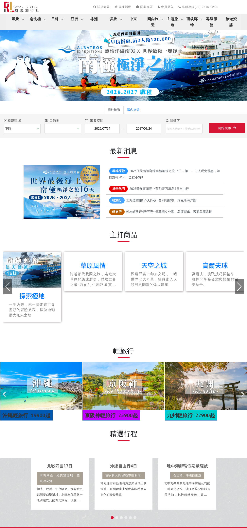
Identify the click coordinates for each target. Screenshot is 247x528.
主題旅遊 (172, 22)
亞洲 (74, 19)
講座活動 (123, 7)
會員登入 (166, 7)
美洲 (113, 19)
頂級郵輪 (192, 22)
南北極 (35, 19)
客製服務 (211, 22)
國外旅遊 (114, 109)
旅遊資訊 (231, 22)
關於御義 (101, 7)
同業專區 (144, 7)
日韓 (55, 19)
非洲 (94, 19)
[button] (12, 62)
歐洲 (16, 19)
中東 (133, 19)
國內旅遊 (153, 22)
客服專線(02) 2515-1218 (198, 7)
